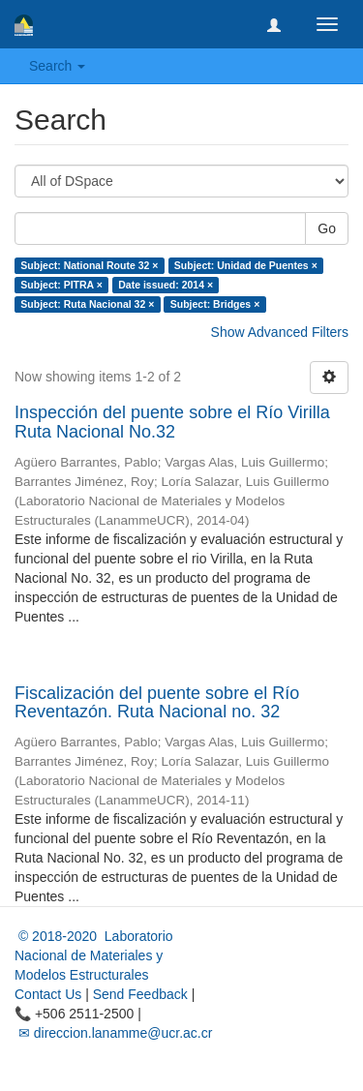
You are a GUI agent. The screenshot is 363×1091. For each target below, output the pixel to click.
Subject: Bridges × (214, 304)
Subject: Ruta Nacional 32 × (87, 304)
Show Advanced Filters (279, 332)
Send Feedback (140, 994)
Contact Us (48, 994)
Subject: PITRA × (61, 284)
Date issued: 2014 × (165, 284)
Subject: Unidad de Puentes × (246, 265)
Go (327, 228)
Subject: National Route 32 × (89, 265)
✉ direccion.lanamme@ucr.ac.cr (113, 1033)
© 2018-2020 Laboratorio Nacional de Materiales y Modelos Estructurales (94, 955)
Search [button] (57, 66)
